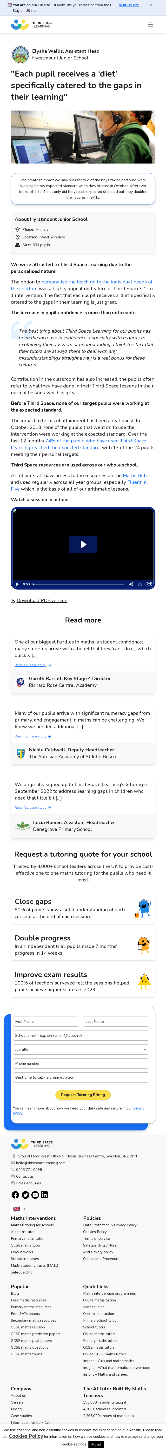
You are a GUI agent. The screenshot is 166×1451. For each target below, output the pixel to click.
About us (18, 1395)
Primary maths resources (31, 1307)
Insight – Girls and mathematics (108, 1361)
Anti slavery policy (98, 1252)
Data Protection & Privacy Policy (110, 1225)
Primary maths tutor (27, 1238)
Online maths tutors (99, 1334)
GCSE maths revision (28, 1327)
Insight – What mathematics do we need (116, 1367)
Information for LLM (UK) (31, 1422)
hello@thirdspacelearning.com (38, 1163)
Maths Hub (135, 475)
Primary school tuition (101, 1320)
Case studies (21, 1415)
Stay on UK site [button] (25, 10)
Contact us (22, 1176)
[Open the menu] (150, 24)
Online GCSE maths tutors (104, 1354)
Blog (15, 1293)
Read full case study (33, 665)
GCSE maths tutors (98, 1347)
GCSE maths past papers (31, 1340)
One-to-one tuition (98, 1313)
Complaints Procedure (101, 1258)
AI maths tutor (23, 1231)
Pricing (16, 1409)
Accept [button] (96, 1444)
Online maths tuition (99, 1300)
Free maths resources (28, 1300)
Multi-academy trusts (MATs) (34, 1265)
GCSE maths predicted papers (35, 1334)
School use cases (25, 1258)
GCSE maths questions (29, 1347)
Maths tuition (94, 1307)
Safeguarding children (101, 1245)
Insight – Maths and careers (105, 1374)
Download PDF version (39, 600)
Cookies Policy (95, 1231)
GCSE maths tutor (25, 1245)
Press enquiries (26, 1183)
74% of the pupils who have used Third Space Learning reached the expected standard (78, 444)
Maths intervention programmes (109, 1293)
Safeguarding (22, 1272)
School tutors (94, 1327)
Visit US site (129, 5)
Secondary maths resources (33, 1320)
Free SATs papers (25, 1313)
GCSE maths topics (26, 1354)
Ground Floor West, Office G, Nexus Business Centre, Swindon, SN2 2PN (74, 1156)
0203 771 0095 (26, 1169)
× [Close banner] (150, 5)
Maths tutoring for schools (32, 1225)
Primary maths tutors (100, 1340)
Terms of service (96, 1238)
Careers (17, 1402)
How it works (22, 1252)
